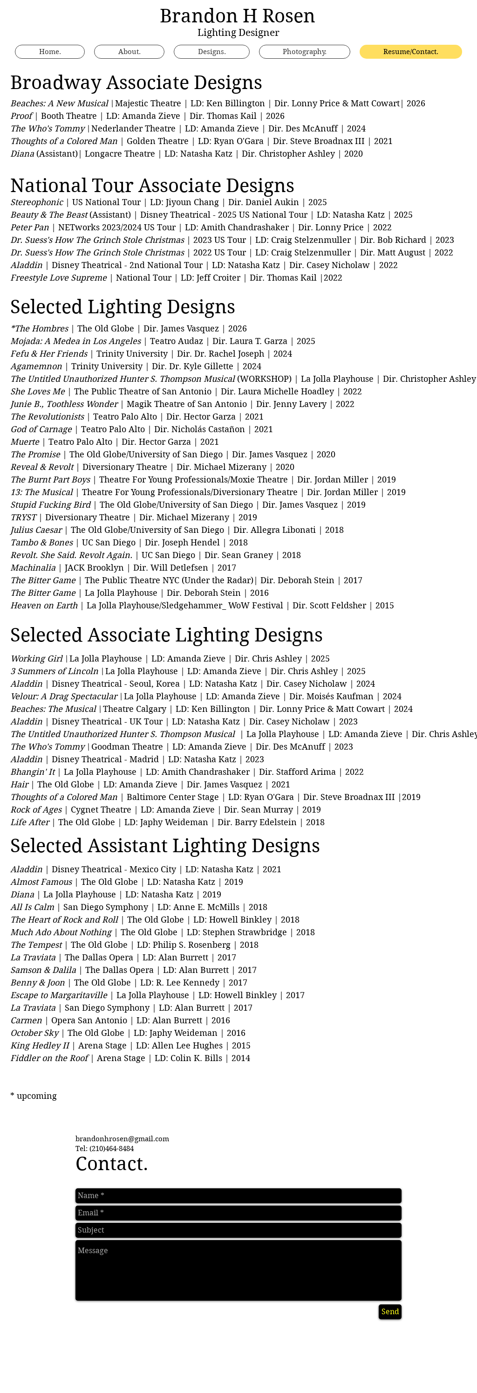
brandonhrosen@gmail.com (122, 1139)
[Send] (390, 1311)
